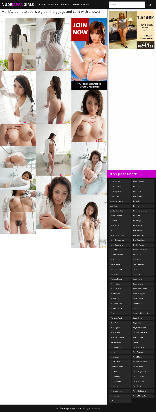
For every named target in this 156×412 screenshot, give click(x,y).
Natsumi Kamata (117, 337)
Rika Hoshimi (115, 362)
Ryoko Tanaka (139, 245)
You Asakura (138, 352)
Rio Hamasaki (138, 181)
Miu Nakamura (116, 303)
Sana (135, 269)
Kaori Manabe (116, 250)
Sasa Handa (137, 303)
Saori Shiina (138, 284)
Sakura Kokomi (139, 264)
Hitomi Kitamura (117, 235)
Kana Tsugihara (116, 245)
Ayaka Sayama (116, 216)
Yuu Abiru (137, 386)
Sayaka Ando (138, 323)
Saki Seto (137, 259)
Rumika (136, 206)
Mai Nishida (115, 264)
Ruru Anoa (137, 225)
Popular (53, 4)
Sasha (135, 308)
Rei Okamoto (115, 347)
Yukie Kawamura (140, 362)
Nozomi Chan (115, 342)
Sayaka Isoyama (139, 327)
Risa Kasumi (138, 196)
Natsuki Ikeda (115, 332)
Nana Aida (114, 323)
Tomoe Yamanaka (140, 332)
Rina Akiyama (115, 381)
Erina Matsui (115, 225)
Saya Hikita (137, 318)
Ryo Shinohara (139, 240)
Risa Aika (136, 186)
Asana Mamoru (116, 201)
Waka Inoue (138, 337)
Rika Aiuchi (114, 357)
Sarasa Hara (138, 298)
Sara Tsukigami (139, 293)
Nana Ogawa (115, 327)
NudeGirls (18, 4)
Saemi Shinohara (140, 250)
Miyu (112, 313)
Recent (65, 4)
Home (41, 4)
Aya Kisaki (114, 206)
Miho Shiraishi (116, 289)
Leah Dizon (115, 259)
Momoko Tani (116, 318)
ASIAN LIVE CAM (81, 4)
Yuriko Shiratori (139, 381)
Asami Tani (114, 196)
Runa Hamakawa (140, 211)
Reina (112, 352)
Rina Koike (114, 386)
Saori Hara (137, 279)
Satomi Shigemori (140, 313)
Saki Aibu (137, 254)
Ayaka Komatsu (116, 211)
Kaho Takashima (117, 240)
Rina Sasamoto (116, 391)
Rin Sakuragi (115, 376)
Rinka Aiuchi (115, 396)
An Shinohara (115, 186)
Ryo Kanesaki (138, 230)
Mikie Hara (114, 298)
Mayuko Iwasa (116, 279)
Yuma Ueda (138, 366)
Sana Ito (136, 274)
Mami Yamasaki (116, 269)
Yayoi (135, 342)
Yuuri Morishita (139, 396)
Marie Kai (114, 274)
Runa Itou (137, 216)
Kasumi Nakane (116, 254)
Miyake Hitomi (116, 308)
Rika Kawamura (116, 366)
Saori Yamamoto (140, 289)
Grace (112, 230)
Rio (111, 401)
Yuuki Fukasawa (139, 391)
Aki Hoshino (115, 181)
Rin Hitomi (114, 371)
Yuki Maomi (138, 357)
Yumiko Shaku (139, 376)
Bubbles (113, 220)
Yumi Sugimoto (139, 371)
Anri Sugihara (115, 191)
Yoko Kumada (139, 347)
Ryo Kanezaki (138, 235)
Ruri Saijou (137, 220)
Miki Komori (115, 293)
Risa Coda (137, 191)
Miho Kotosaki (116, 284)
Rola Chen (137, 201)
